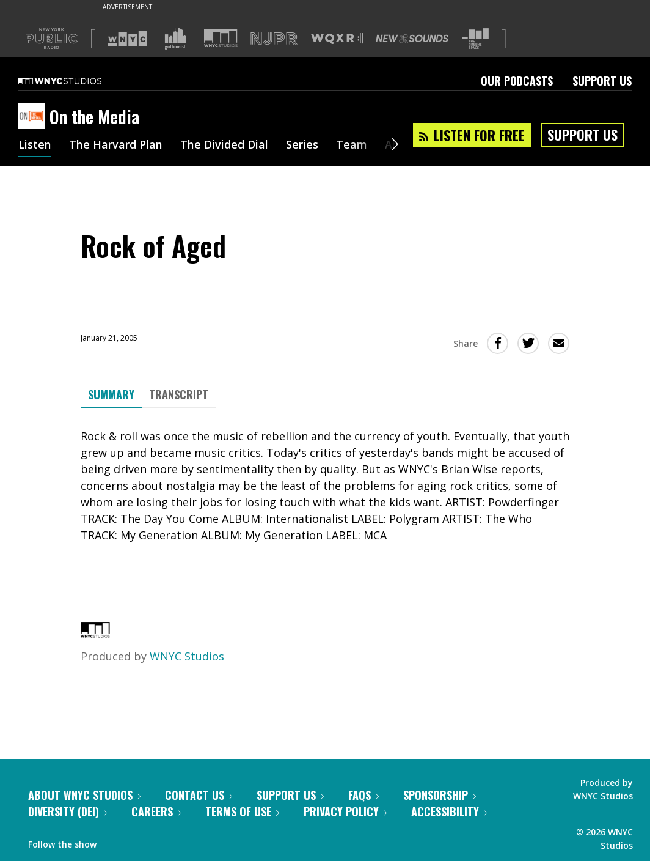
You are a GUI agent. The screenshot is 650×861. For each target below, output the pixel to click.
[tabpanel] (325, 486)
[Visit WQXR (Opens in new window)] (337, 39)
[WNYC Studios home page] (75, 80)
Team (351, 145)
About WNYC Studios (84, 795)
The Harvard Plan (115, 145)
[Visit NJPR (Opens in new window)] (274, 38)
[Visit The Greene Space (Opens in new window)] (475, 39)
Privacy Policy (345, 811)
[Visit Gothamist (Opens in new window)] (175, 39)
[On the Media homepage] (33, 117)
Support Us (602, 81)
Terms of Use (242, 811)
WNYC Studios (187, 656)
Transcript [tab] (178, 394)
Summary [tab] (111, 394)
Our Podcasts (517, 81)
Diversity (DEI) (67, 811)
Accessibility (449, 811)
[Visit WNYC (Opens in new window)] (127, 38)
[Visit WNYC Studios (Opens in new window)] (221, 38)
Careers (156, 811)
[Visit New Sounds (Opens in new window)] (412, 38)
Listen (34, 145)
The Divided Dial (224, 145)
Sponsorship (439, 795)
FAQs (363, 795)
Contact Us (198, 795)
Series (302, 145)
